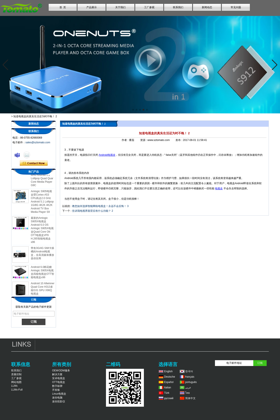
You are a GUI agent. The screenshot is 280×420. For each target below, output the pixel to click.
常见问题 (236, 7)
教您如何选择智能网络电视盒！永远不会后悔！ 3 (100, 206)
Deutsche (169, 376)
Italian (167, 387)
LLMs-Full (17, 389)
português (191, 382)
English (168, 371)
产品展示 (91, 7)
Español (168, 382)
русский (168, 398)
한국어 (189, 371)
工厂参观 (149, 7)
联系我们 (178, 7)
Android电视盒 (107, 154)
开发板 (56, 389)
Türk (166, 392)
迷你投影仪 (58, 401)
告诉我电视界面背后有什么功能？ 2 (92, 210)
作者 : (125, 140)
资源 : (144, 140)
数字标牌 (57, 386)
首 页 (62, 7)
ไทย (187, 392)
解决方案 (57, 374)
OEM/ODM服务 (61, 370)
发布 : (179, 140)
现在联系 (34, 163)
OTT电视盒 (58, 382)
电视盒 (219, 188)
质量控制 (16, 374)
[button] (133, 110)
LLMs (14, 385)
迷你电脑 (57, 397)
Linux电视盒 (59, 393)
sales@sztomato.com (37, 142)
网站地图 (16, 382)
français (189, 376)
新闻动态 (207, 7)
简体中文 (190, 398)
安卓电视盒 (58, 378)
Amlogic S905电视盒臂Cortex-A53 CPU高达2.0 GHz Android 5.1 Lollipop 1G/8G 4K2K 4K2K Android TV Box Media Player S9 (42, 202)
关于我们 (120, 7)
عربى (188, 387)
